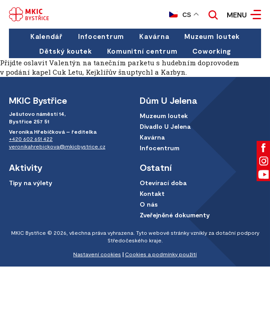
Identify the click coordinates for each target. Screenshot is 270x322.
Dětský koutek (65, 51)
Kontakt (152, 193)
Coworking (211, 51)
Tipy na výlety (30, 182)
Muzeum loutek (212, 36)
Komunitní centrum (142, 51)
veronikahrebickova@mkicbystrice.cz (57, 146)
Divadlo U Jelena (165, 126)
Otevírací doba (163, 182)
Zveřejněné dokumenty (175, 215)
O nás (149, 204)
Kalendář (46, 36)
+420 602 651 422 (31, 139)
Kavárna (154, 36)
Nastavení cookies (97, 254)
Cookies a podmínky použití (161, 254)
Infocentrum (101, 36)
